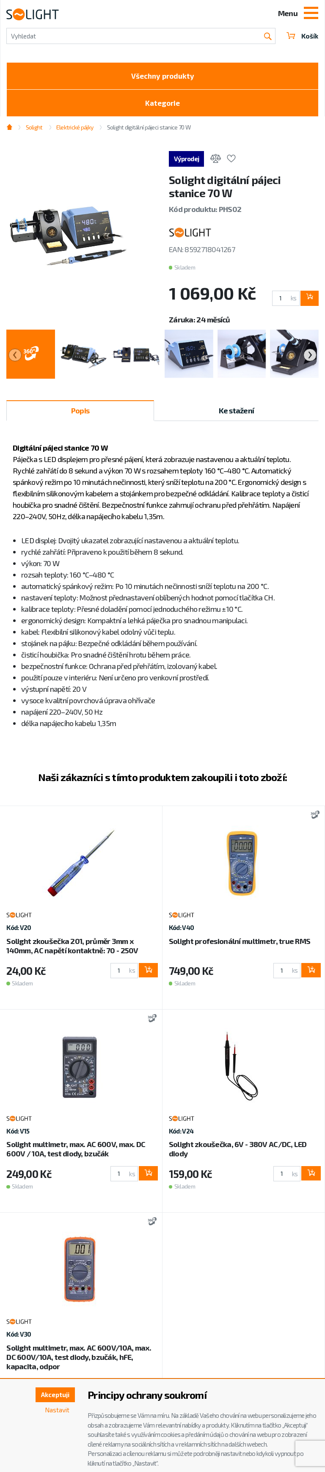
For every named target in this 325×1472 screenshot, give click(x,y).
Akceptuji (53, 1395)
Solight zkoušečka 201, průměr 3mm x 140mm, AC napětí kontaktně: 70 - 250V (72, 948)
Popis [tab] (80, 413)
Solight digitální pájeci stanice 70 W (148, 130)
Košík (301, 36)
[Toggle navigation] (311, 14)
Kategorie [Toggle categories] (162, 105)
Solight (34, 130)
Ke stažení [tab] (236, 413)
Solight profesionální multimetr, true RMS (239, 944)
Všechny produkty (162, 76)
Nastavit (56, 1411)
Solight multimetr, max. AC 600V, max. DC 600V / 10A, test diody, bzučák (75, 1152)
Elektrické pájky (74, 130)
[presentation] (15, 358)
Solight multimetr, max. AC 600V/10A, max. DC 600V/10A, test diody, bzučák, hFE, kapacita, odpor (78, 1360)
